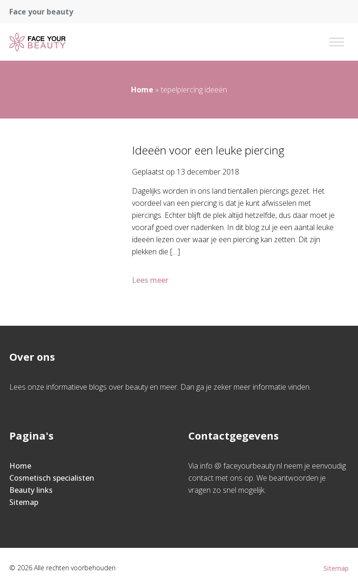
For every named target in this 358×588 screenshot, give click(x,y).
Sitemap (23, 502)
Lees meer (151, 280)
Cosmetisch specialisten (51, 478)
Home (142, 89)
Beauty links (31, 490)
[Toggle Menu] (336, 41)
